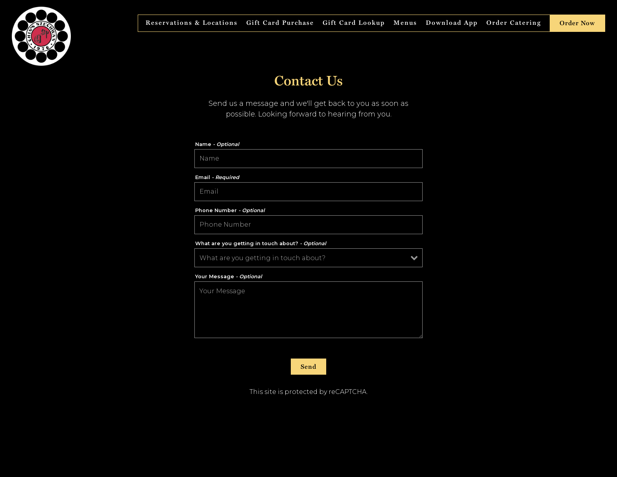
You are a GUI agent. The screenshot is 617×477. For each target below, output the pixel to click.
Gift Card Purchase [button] (280, 23)
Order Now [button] (577, 23)
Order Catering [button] (513, 23)
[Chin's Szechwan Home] (41, 35)
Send (308, 367)
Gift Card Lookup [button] (354, 23)
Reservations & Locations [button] (192, 23)
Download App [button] (452, 23)
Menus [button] (405, 23)
